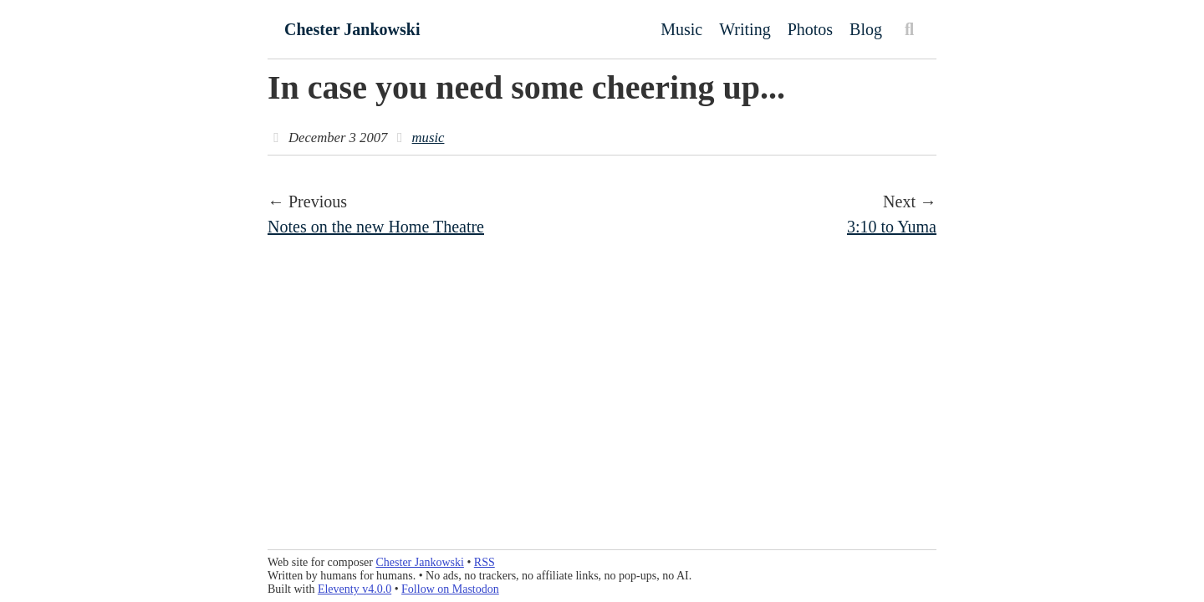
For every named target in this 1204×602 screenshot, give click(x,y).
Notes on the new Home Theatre (376, 226)
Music (681, 29)
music (428, 137)
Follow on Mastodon (450, 589)
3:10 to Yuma (891, 226)
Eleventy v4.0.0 (354, 589)
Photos (810, 29)
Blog (865, 29)
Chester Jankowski (352, 29)
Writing (744, 29)
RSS (484, 562)
